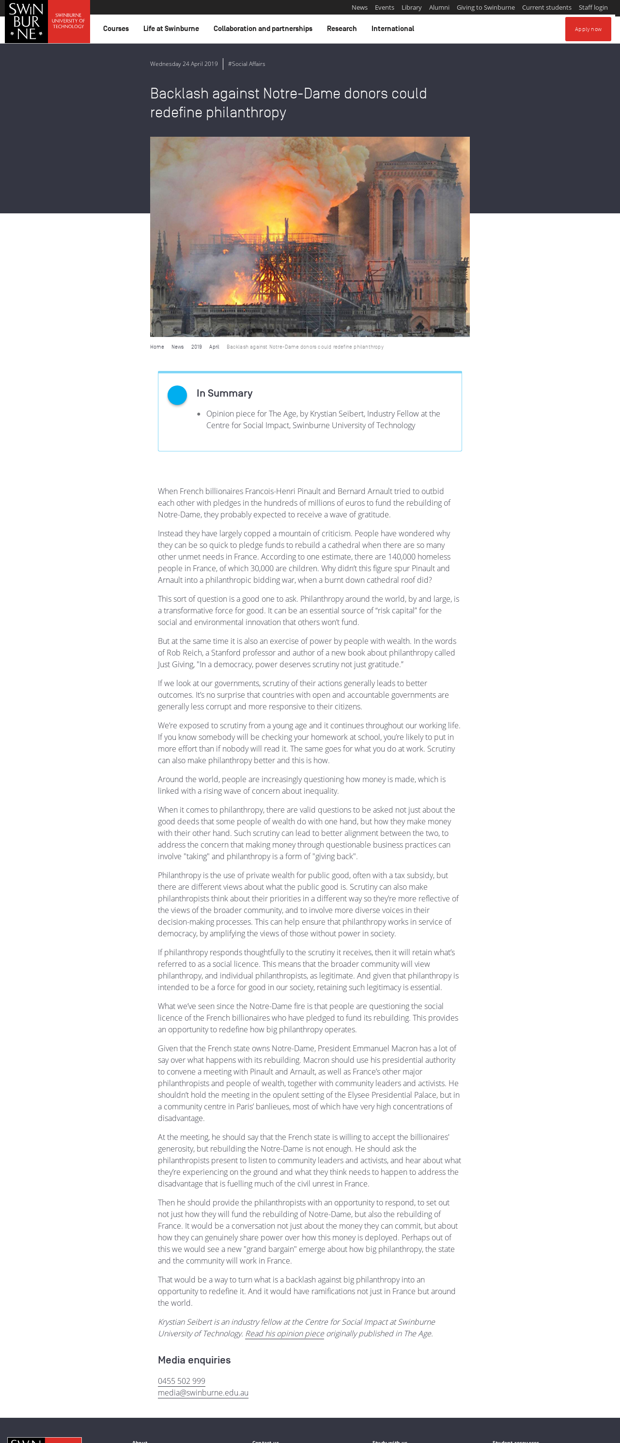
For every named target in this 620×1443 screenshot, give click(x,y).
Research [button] (343, 31)
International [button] (394, 31)
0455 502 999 (181, 1180)
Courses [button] (117, 31)
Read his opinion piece (284, 1133)
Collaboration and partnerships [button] (264, 31)
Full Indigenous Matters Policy (164, 1393)
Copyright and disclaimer (81, 1431)
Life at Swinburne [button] (172, 31)
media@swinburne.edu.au (203, 1192)
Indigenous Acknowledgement (44, 1382)
